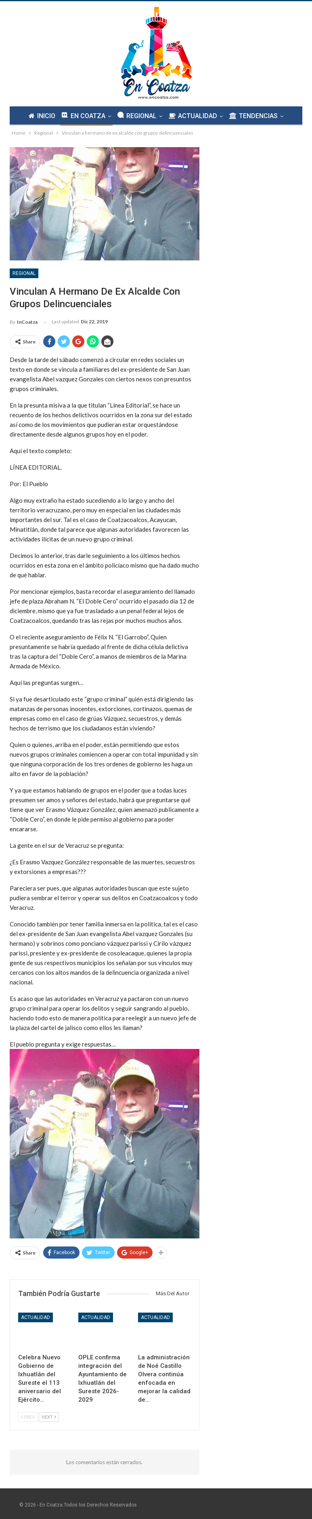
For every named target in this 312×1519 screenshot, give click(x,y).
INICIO (39, 116)
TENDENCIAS (256, 116)
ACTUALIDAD (194, 116)
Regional (24, 273)
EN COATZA (82, 116)
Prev (28, 1416)
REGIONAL (137, 116)
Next (49, 1416)
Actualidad (35, 1317)
